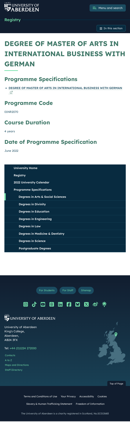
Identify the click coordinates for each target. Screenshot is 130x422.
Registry (12, 19)
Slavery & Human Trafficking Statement (49, 404)
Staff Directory (13, 370)
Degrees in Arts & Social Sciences (42, 197)
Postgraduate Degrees (35, 249)
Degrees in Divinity (32, 204)
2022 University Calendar (31, 183)
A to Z (8, 360)
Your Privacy (68, 397)
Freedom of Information (90, 404)
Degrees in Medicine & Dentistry (41, 234)
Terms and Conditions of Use (40, 397)
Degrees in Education (34, 212)
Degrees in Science (32, 241)
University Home (25, 168)
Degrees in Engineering (35, 219)
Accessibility (86, 397)
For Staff (67, 291)
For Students (46, 291)
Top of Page (116, 384)
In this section (113, 28)
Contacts (10, 356)
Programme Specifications (33, 190)
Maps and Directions (17, 365)
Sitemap (86, 291)
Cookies (102, 397)
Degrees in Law (30, 226)
